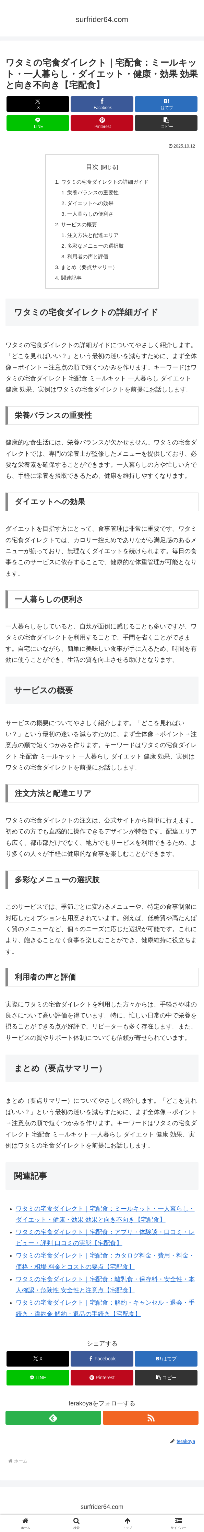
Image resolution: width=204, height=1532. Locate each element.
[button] (166, 123)
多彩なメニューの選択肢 (95, 249)
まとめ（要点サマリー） (88, 271)
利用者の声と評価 (87, 260)
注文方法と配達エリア (92, 238)
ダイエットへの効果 (89, 204)
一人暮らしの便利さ (89, 216)
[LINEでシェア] (38, 123)
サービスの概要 (77, 227)
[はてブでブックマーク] (166, 104)
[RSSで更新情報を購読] (151, 1422)
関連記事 (69, 282)
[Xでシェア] (38, 104)
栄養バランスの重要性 (92, 193)
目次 (92, 166)
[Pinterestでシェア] (102, 123)
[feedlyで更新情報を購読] (53, 1422)
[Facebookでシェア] (102, 104)
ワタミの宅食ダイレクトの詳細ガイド (105, 182)
